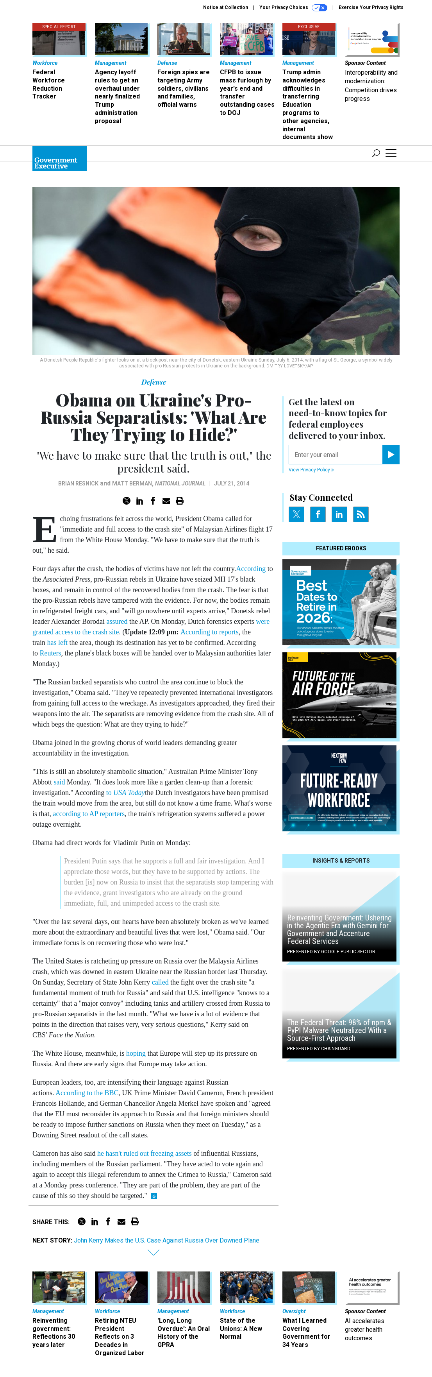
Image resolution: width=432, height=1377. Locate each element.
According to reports (209, 632)
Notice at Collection (225, 7)
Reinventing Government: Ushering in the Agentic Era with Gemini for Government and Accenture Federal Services (339, 929)
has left (57, 642)
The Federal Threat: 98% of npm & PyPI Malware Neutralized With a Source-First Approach (339, 1030)
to (125, 793)
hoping (136, 1053)
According (251, 569)
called (160, 982)
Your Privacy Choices (293, 7)
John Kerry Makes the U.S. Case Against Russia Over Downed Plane (166, 1240)
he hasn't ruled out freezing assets (144, 1153)
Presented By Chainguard (318, 1048)
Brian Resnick (78, 483)
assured (116, 621)
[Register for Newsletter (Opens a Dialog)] (390, 454)
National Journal (180, 483)
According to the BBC (86, 1093)
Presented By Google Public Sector (331, 951)
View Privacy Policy (311, 470)
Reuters (50, 653)
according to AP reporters (89, 814)
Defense (153, 382)
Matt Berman (132, 483)
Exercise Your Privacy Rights (371, 7)
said (60, 782)
